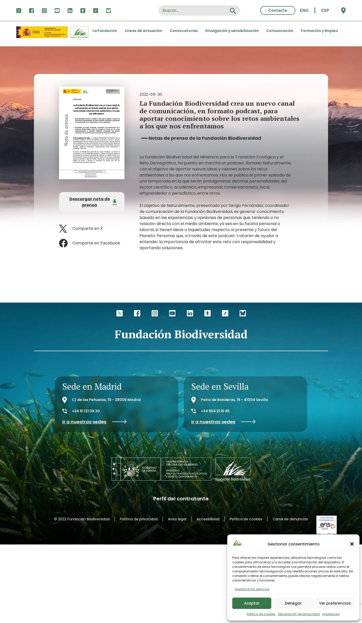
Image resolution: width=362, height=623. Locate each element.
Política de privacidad (139, 519)
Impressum (331, 614)
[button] (351, 543)
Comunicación (279, 30)
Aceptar (252, 603)
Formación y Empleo (319, 30)
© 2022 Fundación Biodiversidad (82, 519)
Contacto (277, 10)
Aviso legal (177, 519)
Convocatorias (184, 30)
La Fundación (105, 30)
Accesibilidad (208, 519)
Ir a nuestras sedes (94, 421)
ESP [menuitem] (325, 10)
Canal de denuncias (290, 519)
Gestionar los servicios (252, 589)
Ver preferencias (335, 603)
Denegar (293, 603)
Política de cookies (261, 614)
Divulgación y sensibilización (232, 30)
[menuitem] (304, 10)
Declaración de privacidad (299, 614)
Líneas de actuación (143, 30)
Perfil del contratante (181, 498)
